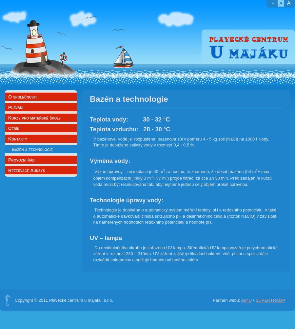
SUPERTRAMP (270, 300)
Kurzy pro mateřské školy (34, 118)
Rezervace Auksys (26, 170)
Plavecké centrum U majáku (248, 47)
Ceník (13, 128)
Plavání (15, 107)
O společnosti (22, 96)
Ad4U (246, 300)
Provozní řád (21, 160)
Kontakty (17, 139)
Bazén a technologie (32, 149)
